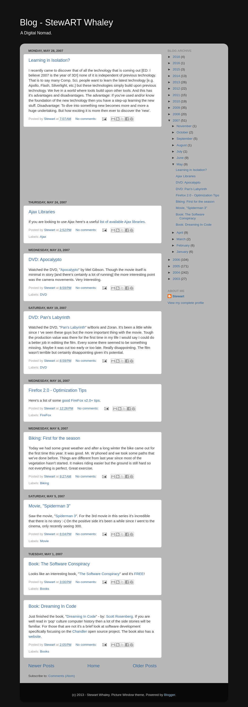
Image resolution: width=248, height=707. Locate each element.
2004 (177, 272)
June (181, 158)
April (180, 232)
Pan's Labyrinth (73, 327)
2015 (177, 69)
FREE (139, 574)
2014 (177, 76)
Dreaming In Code (81, 616)
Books (44, 589)
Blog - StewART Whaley (66, 22)
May (180, 164)
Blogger (169, 695)
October (183, 132)
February (184, 245)
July (180, 151)
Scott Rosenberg (119, 616)
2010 (177, 101)
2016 (177, 63)
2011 (177, 95)
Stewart (178, 296)
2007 (177, 120)
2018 (177, 57)
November (185, 126)
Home (93, 665)
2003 (177, 279)
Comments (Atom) (61, 676)
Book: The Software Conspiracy (59, 563)
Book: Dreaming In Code (52, 606)
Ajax (43, 236)
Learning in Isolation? (49, 60)
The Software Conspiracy (99, 574)
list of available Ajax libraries (122, 222)
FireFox (45, 415)
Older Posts (145, 665)
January (183, 252)
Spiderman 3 (65, 516)
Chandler (79, 631)
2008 (177, 114)
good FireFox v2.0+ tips (81, 400)
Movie (44, 541)
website (35, 636)
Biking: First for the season (54, 438)
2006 (177, 259)
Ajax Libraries (42, 211)
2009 (177, 107)
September (185, 138)
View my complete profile (186, 303)
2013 (177, 82)
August (182, 145)
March (181, 239)
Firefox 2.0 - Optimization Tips (57, 390)
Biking (44, 483)
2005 (177, 266)
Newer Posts (41, 665)
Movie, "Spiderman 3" (49, 506)
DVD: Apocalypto (45, 259)
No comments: (86, 119)
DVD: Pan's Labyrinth (49, 317)
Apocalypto (69, 270)
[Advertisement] (92, 163)
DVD (43, 294)
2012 (177, 88)
